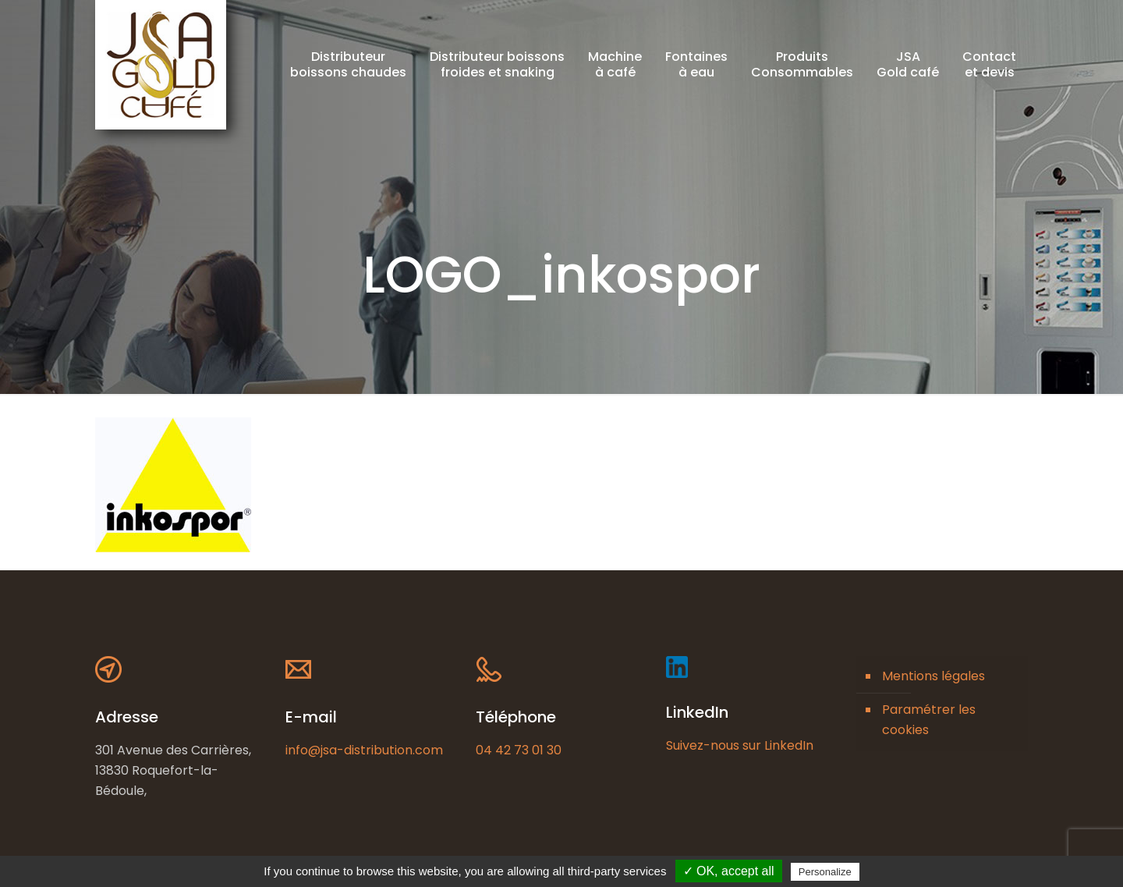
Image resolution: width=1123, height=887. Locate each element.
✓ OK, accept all (728, 871)
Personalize (825, 872)
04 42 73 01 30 (519, 750)
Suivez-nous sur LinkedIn (739, 745)
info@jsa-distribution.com (364, 750)
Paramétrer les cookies (929, 720)
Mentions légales (933, 676)
